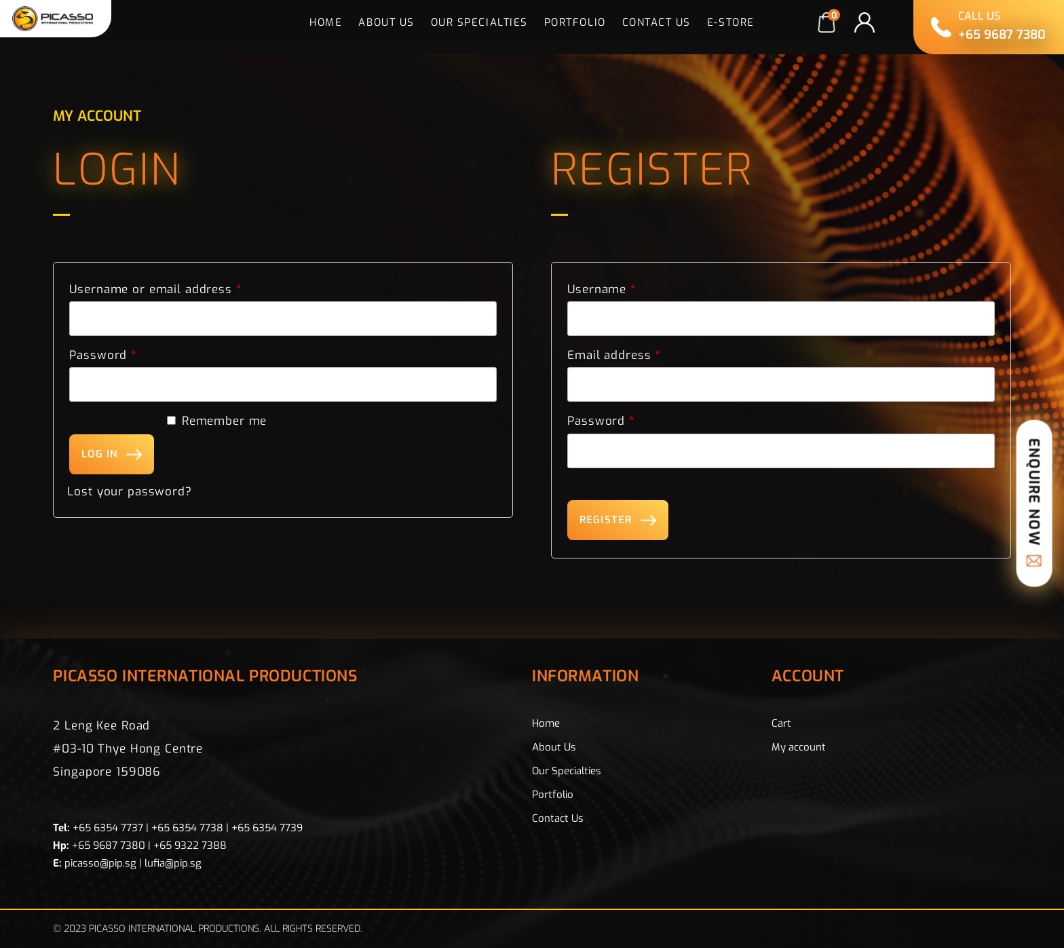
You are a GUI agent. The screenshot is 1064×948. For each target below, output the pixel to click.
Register (606, 520)
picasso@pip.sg (100, 863)
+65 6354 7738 (187, 828)
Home (325, 22)
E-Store (731, 22)
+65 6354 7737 (108, 828)
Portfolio (575, 22)
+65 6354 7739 (267, 828)
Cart (781, 723)
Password (102, 355)
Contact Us (656, 22)
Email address (613, 355)
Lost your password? (129, 491)
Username (601, 289)
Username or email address (155, 289)
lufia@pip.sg (173, 863)
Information (585, 677)
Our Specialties (479, 22)
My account (799, 747)
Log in (99, 454)
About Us (386, 22)
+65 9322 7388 (190, 845)
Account (808, 677)
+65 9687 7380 (108, 845)
